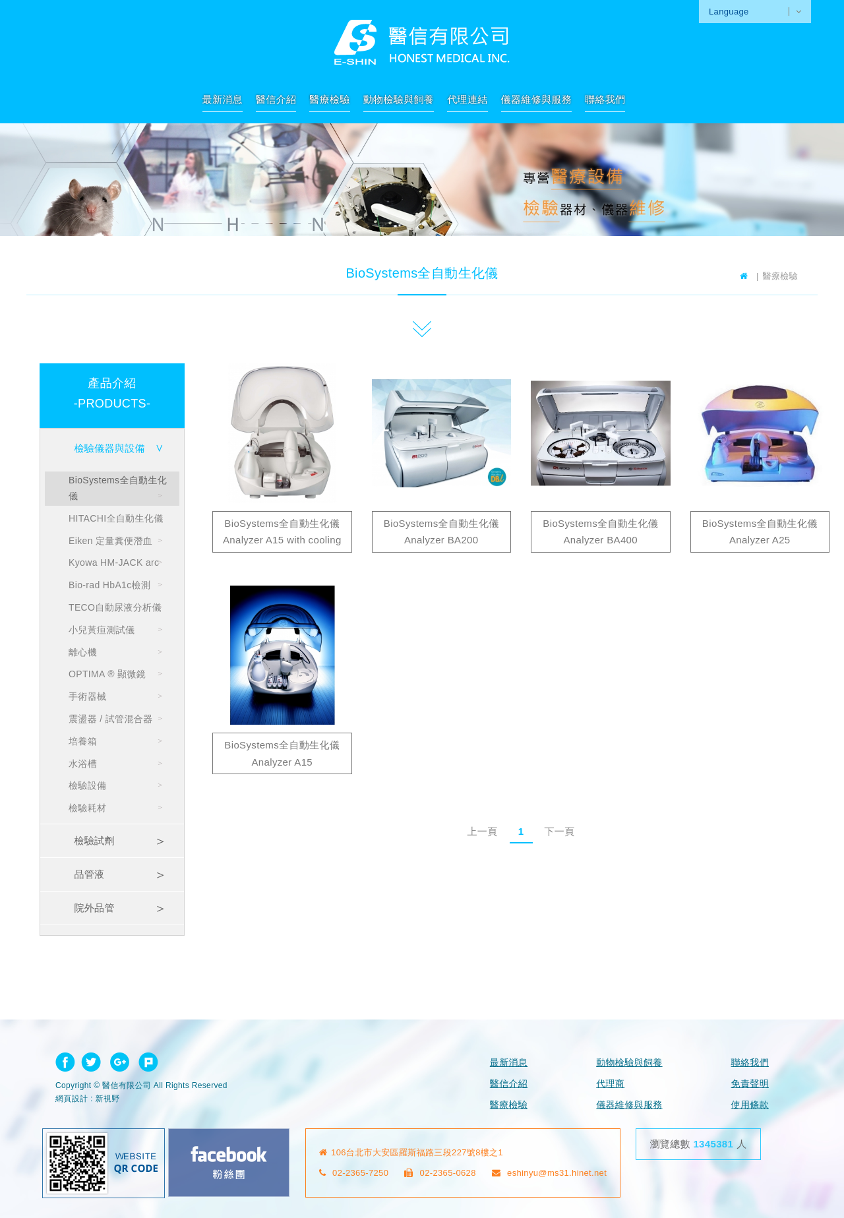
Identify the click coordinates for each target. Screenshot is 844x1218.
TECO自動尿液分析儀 (115, 607)
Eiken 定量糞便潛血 (110, 540)
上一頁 (482, 831)
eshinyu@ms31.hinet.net (549, 1173)
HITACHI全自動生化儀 (116, 518)
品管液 (89, 874)
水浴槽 (83, 763)
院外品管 (94, 907)
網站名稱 (422, 42)
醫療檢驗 (329, 99)
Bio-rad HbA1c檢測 (109, 585)
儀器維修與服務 (536, 99)
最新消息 (222, 99)
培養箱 (83, 741)
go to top (783, 1138)
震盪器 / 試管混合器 (111, 719)
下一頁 (559, 831)
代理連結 (467, 99)
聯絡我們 (605, 99)
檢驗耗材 (87, 808)
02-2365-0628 (440, 1173)
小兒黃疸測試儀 (102, 629)
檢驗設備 (87, 785)
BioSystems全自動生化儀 (118, 488)
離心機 (83, 652)
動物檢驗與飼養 (398, 99)
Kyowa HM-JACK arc (114, 562)
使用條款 (750, 1104)
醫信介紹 (276, 99)
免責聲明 (750, 1083)
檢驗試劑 (94, 840)
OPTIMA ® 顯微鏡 (107, 674)
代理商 (610, 1083)
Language (729, 11)
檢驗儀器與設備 (109, 448)
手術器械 (87, 696)
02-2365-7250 (354, 1173)
